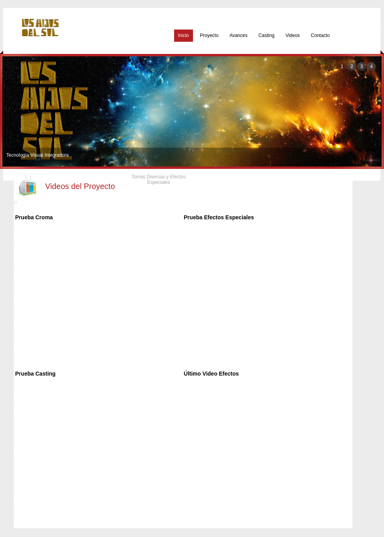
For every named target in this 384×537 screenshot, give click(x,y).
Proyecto (209, 35)
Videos (292, 35)
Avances (239, 35)
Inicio (183, 35)
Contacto (320, 35)
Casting (267, 35)
